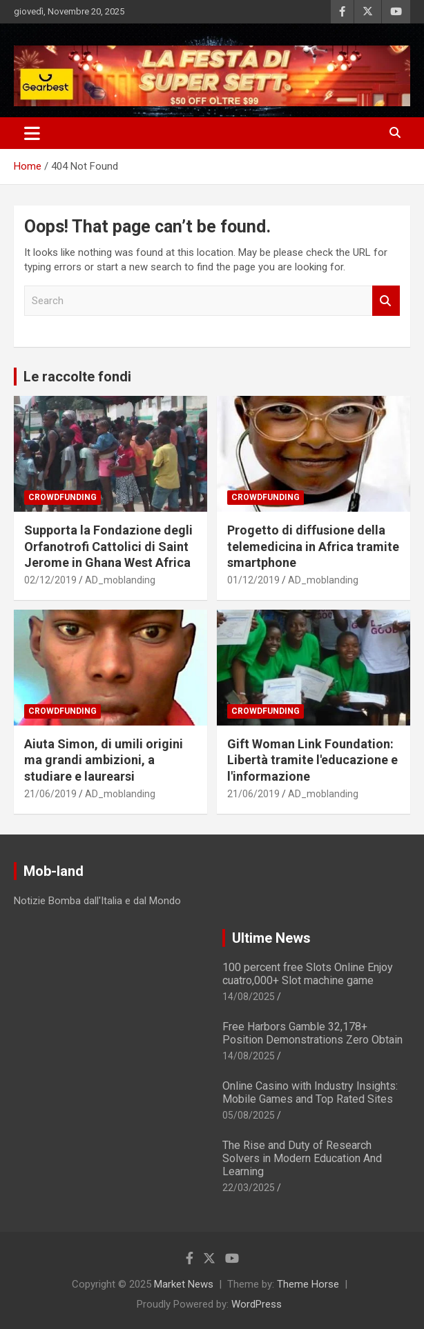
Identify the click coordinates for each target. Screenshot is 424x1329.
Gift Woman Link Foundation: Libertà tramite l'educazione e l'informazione (312, 760)
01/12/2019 (253, 580)
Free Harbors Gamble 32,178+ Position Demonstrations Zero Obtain (312, 1033)
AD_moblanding (120, 580)
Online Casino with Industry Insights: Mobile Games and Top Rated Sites (310, 1092)
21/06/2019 (50, 793)
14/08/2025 (248, 996)
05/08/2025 (248, 1115)
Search (386, 301)
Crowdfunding (62, 497)
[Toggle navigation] (32, 133)
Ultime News (271, 938)
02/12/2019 (50, 580)
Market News (183, 1284)
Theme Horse (308, 1284)
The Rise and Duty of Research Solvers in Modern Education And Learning (302, 1158)
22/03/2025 (248, 1187)
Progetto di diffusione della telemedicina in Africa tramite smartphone (313, 546)
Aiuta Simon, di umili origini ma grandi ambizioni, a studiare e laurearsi (103, 760)
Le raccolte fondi (77, 376)
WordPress (256, 1304)
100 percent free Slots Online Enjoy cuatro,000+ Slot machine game (307, 974)
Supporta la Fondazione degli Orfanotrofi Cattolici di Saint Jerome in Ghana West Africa (108, 546)
